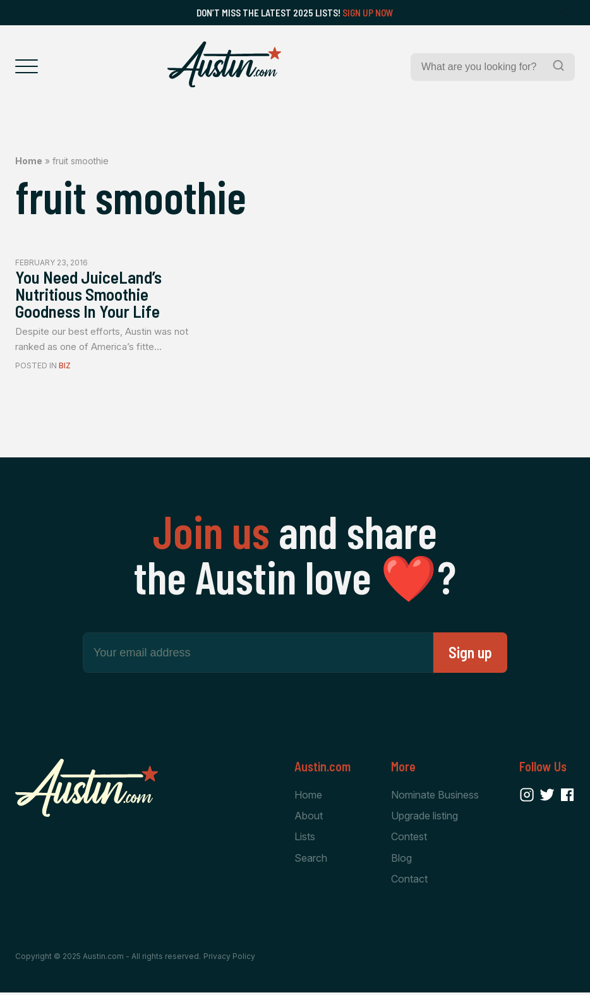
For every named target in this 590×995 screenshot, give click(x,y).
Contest (409, 838)
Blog (401, 859)
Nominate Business (435, 796)
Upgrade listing (424, 817)
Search (310, 859)
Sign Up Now (368, 12)
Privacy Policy (229, 958)
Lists (304, 838)
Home (28, 160)
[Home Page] (224, 64)
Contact (409, 880)
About (308, 817)
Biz (65, 367)
